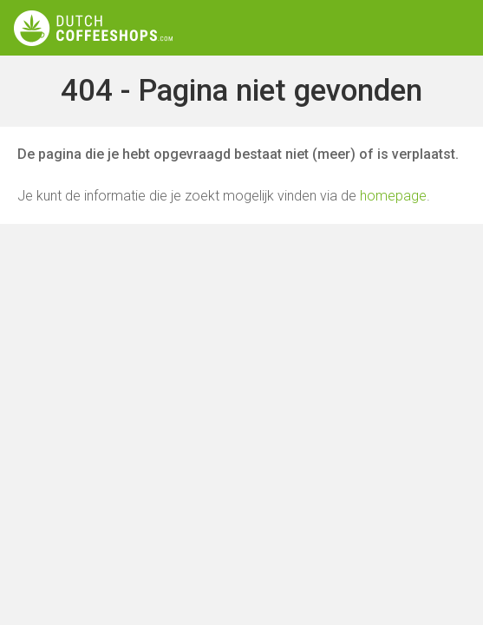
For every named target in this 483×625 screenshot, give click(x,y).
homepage (393, 196)
